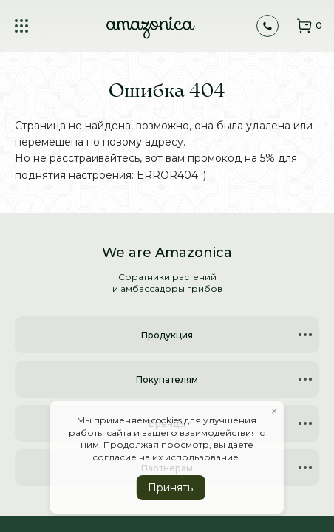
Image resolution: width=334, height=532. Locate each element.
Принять (170, 487)
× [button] (274, 411)
